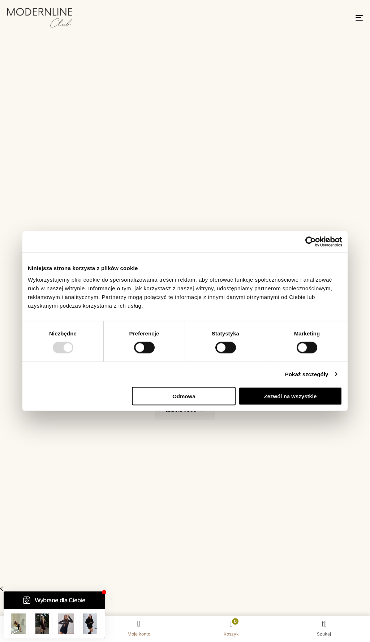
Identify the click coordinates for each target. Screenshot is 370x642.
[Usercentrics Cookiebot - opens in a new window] (310, 242)
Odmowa (183, 396)
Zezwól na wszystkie (290, 396)
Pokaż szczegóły (306, 374)
